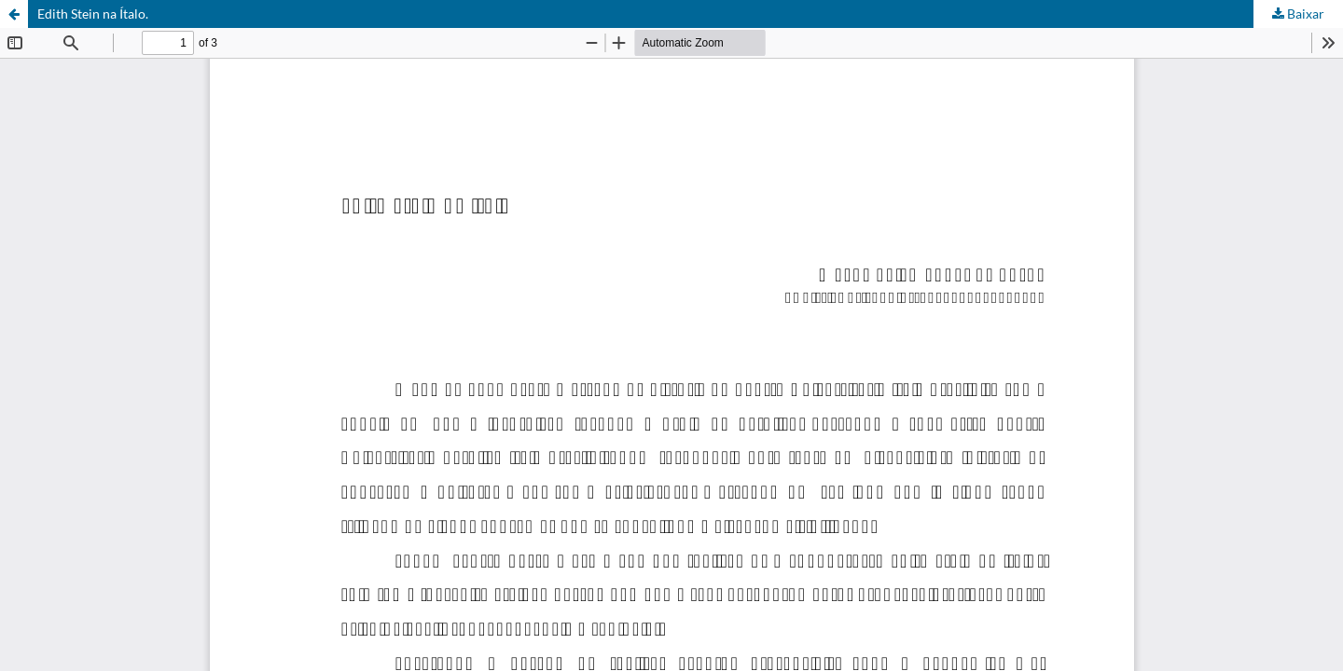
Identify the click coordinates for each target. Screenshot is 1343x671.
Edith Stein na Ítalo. (92, 13)
